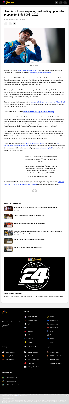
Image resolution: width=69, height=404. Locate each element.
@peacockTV (38, 159)
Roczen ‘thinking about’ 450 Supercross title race (29, 215)
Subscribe (5, 325)
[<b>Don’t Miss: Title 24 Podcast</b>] (34, 274)
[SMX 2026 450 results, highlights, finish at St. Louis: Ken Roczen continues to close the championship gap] (8, 233)
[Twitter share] (10, 23)
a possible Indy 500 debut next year (39, 73)
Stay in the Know (6, 319)
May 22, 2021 (49, 176)
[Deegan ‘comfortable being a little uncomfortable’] (8, 241)
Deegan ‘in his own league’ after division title (28, 247)
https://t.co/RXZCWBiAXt (46, 173)
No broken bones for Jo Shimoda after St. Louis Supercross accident (35, 207)
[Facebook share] (5, 23)
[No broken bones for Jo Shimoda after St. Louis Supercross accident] (8, 209)
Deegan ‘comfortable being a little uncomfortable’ (29, 239)
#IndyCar (51, 157)
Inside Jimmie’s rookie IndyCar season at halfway (38, 112)
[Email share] (14, 23)
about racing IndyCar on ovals (35, 143)
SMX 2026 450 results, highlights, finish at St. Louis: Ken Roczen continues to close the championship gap (38, 232)
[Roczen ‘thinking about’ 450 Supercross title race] (8, 217)
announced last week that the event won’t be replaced (48, 102)
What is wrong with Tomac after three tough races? (30, 223)
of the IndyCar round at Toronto (27, 70)
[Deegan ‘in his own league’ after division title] (8, 249)
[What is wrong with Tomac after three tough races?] (8, 225)
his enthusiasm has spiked (43, 148)
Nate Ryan (8, 19)
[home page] (8, 2)
